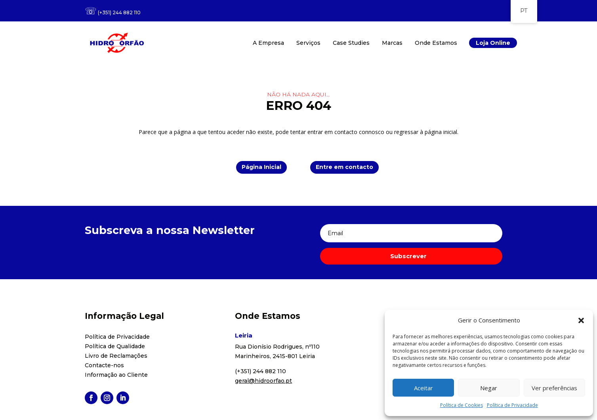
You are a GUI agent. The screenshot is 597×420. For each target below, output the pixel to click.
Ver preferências (554, 388)
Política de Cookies (461, 405)
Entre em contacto (344, 167)
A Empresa (268, 42)
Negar (488, 388)
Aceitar (423, 388)
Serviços (308, 42)
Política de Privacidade (512, 405)
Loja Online (493, 42)
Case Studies (351, 42)
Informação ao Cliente (116, 374)
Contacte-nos (104, 365)
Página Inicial (261, 167)
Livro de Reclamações (116, 355)
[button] (581, 320)
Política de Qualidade (115, 346)
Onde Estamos (436, 42)
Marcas (392, 42)
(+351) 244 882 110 (119, 12)
